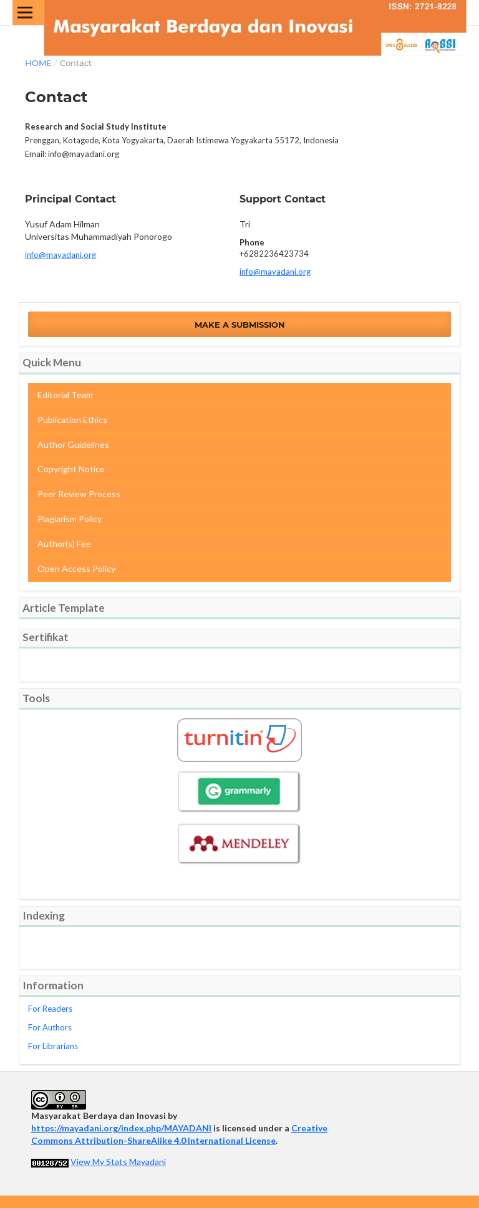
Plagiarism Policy (69, 518)
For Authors (50, 1027)
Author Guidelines (73, 444)
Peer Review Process (78, 493)
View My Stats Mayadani (118, 1161)
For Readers (50, 1009)
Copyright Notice (71, 469)
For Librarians (53, 1046)
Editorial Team (65, 394)
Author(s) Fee (64, 543)
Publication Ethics (72, 419)
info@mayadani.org (60, 255)
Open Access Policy (76, 568)
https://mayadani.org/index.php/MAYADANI (121, 1128)
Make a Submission (240, 325)
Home (38, 63)
